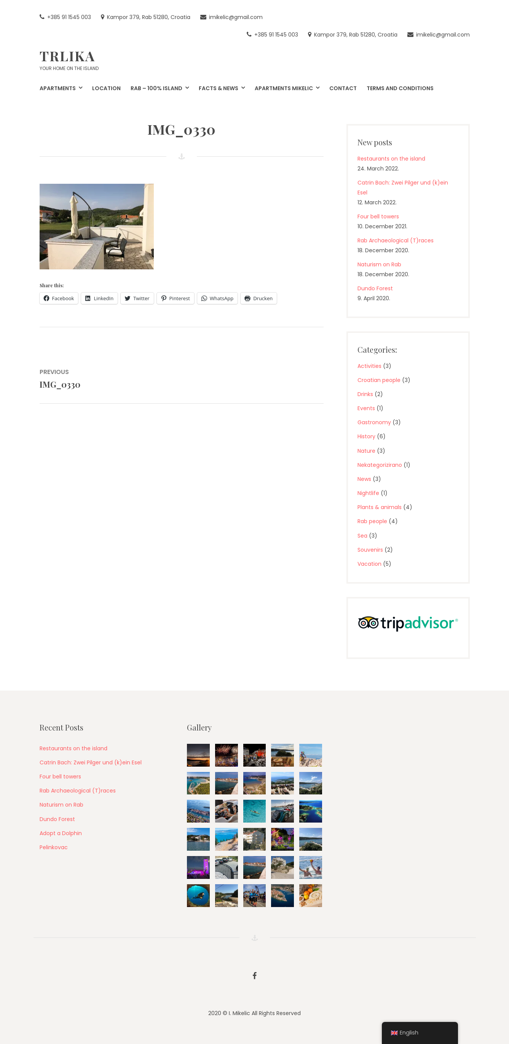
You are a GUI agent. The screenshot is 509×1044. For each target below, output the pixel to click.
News (364, 479)
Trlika (67, 55)
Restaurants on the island (391, 158)
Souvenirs (370, 550)
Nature (366, 451)
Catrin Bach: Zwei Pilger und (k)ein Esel (91, 762)
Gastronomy (374, 422)
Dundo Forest (375, 288)
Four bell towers (378, 216)
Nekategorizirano (379, 465)
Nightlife (368, 493)
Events (366, 408)
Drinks (365, 394)
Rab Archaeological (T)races (395, 240)
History (366, 436)
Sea (362, 536)
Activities (369, 366)
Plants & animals (379, 507)
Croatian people (378, 380)
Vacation (369, 564)
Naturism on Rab (379, 264)
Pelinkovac (54, 847)
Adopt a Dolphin (61, 833)
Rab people (372, 521)
